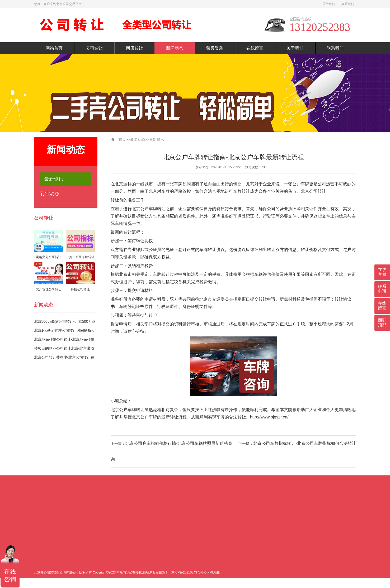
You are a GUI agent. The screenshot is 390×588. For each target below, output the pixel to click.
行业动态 (49, 193)
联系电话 (382, 288)
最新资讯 (53, 179)
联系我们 (347, 4)
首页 (122, 139)
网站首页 (54, 48)
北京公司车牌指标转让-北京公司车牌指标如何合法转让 (304, 443)
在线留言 (254, 48)
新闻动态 (174, 48)
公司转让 (94, 48)
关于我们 (328, 4)
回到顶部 (382, 322)
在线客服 (382, 272)
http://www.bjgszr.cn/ (269, 417)
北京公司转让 (313, 191)
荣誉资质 (214, 48)
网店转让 (134, 48)
